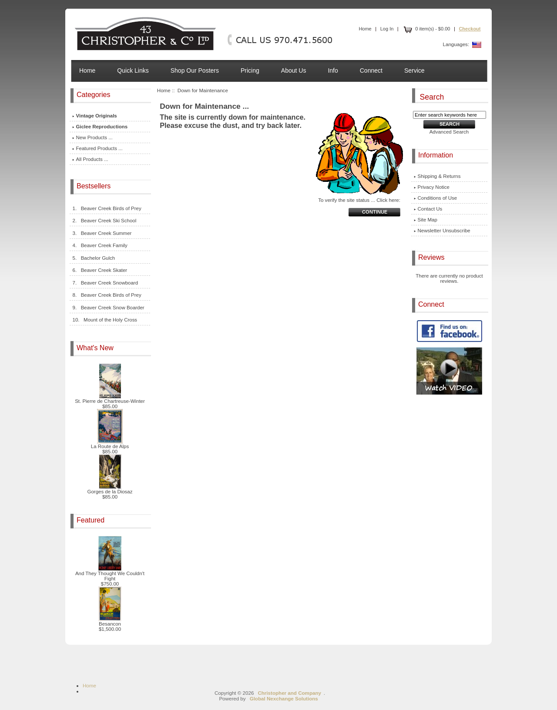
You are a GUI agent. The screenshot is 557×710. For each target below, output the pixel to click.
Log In (387, 28)
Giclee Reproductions (100, 126)
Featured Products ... (97, 148)
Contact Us (428, 208)
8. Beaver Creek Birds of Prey (106, 295)
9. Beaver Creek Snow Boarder (108, 307)
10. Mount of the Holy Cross (105, 319)
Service (414, 70)
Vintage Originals (94, 115)
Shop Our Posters (195, 70)
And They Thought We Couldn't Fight (109, 573)
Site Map (425, 219)
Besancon (109, 621)
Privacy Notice (432, 187)
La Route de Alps (110, 444)
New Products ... (92, 137)
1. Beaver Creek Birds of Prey (106, 208)
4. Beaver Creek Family (100, 245)
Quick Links (132, 70)
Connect (371, 70)
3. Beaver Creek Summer (102, 233)
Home (365, 28)
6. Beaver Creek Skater (100, 270)
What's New (96, 348)
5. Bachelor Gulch (93, 258)
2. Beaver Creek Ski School (104, 220)
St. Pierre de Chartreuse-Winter (110, 399)
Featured (91, 520)
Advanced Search (449, 131)
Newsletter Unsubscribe (442, 230)
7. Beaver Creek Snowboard (105, 282)
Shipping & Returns (437, 176)
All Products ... (90, 159)
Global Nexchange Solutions (284, 698)
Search (432, 96)
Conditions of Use (435, 198)
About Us (293, 70)
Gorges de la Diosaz (110, 489)
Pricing (250, 70)
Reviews (432, 257)
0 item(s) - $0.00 (426, 28)
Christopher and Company (289, 693)
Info (333, 70)
